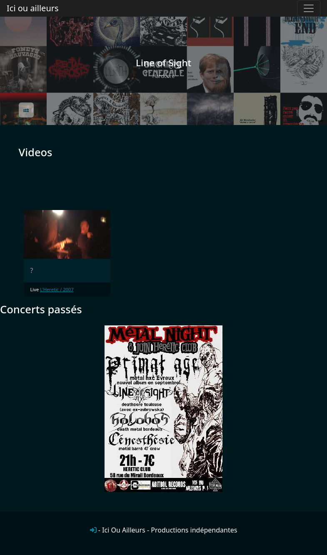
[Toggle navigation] (308, 8)
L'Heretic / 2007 (57, 289)
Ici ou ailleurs (33, 8)
